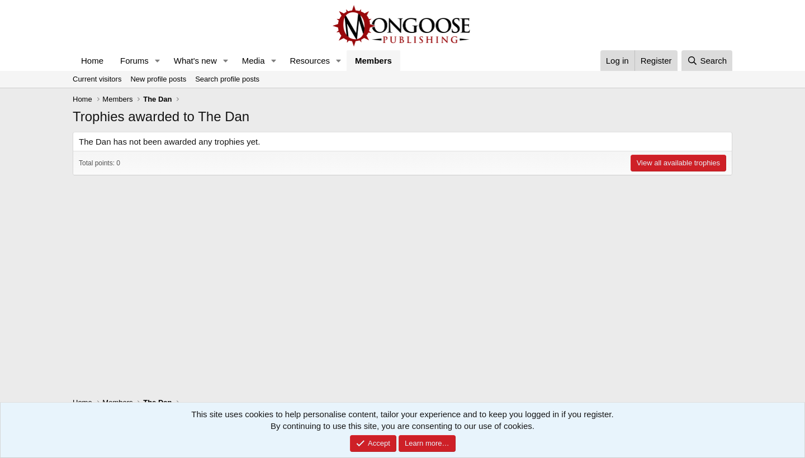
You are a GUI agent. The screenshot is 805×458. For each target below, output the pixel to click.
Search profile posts (227, 79)
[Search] (706, 60)
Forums (134, 60)
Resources (310, 60)
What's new (195, 60)
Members (373, 60)
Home (92, 60)
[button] (157, 60)
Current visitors (97, 79)
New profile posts (158, 79)
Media (253, 60)
